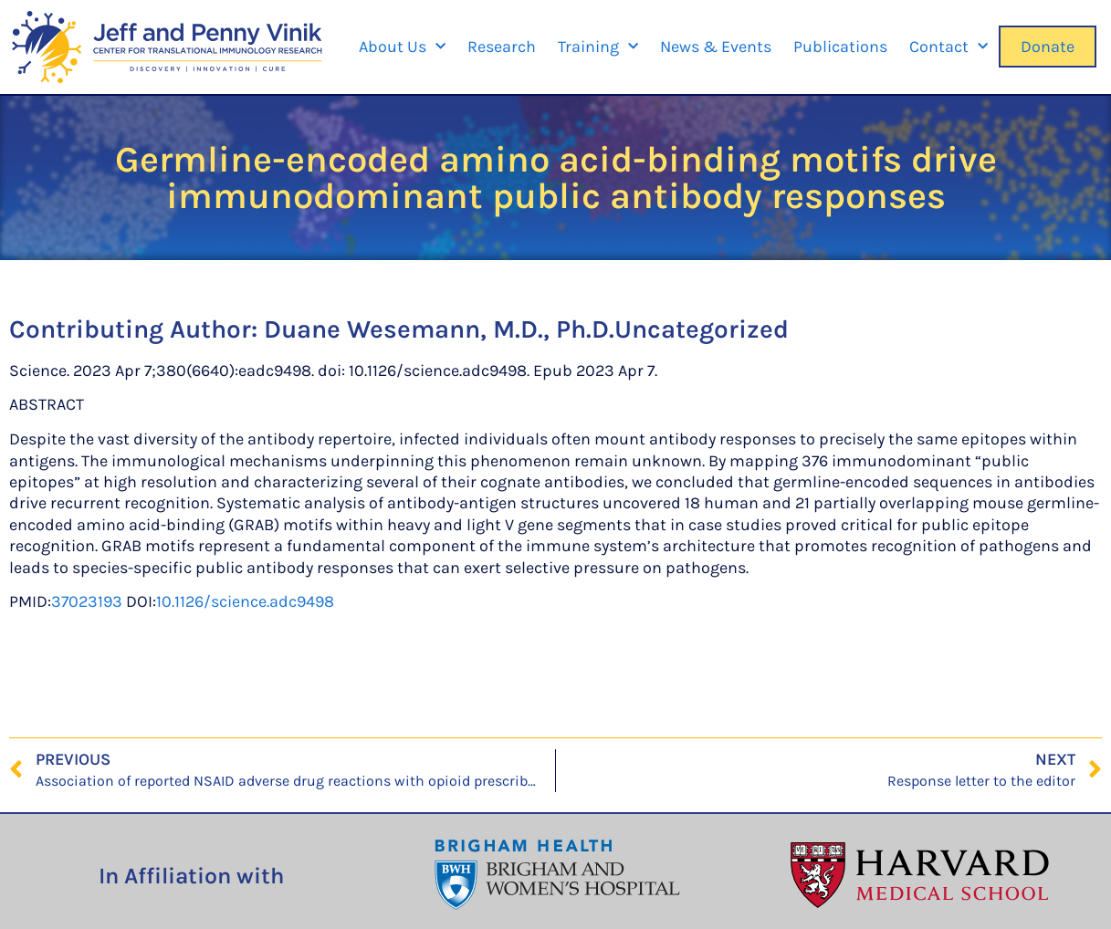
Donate (1047, 47)
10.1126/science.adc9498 (245, 601)
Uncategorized (701, 329)
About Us (402, 47)
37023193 (86, 601)
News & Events (715, 47)
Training (598, 47)
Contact (948, 47)
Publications (840, 47)
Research (501, 47)
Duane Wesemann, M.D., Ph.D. (439, 329)
